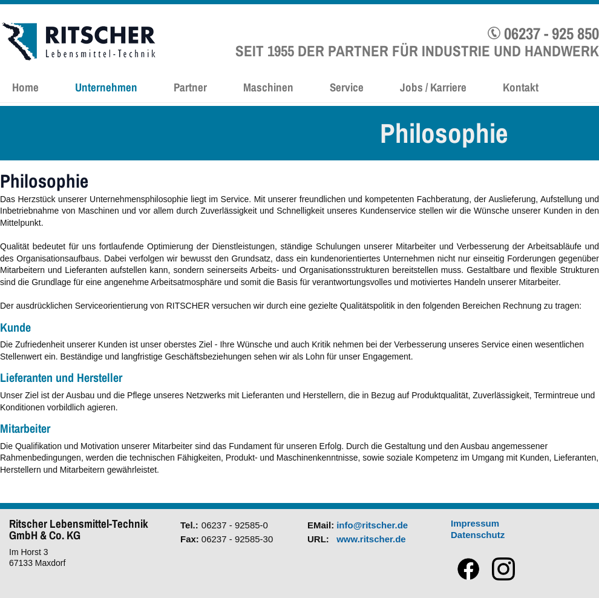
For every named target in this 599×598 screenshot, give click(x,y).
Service (347, 87)
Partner (190, 87)
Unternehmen (106, 87)
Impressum (475, 523)
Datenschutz (478, 535)
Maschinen (268, 87)
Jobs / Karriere (433, 87)
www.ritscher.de (371, 539)
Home (25, 87)
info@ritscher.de (372, 525)
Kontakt (520, 87)
